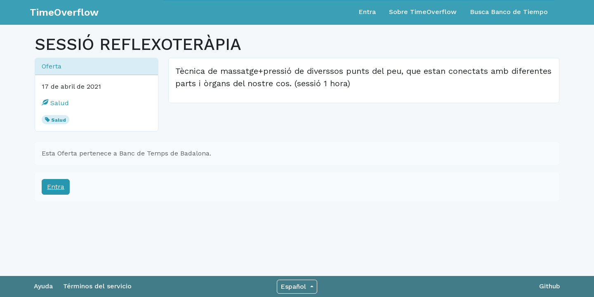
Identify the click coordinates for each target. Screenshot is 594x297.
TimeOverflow (64, 12)
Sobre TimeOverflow (423, 12)
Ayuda (43, 286)
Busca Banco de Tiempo (509, 12)
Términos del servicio (97, 286)
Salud (55, 103)
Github (549, 286)
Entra (367, 12)
